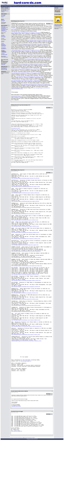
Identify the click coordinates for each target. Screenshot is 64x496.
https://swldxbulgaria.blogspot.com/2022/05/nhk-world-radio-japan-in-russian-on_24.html (31, 55)
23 (13, 492)
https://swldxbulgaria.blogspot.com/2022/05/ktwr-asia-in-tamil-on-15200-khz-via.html (25, 237)
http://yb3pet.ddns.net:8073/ (15, 131)
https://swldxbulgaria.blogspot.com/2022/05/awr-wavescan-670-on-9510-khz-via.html (25, 332)
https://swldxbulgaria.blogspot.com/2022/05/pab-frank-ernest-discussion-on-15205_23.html (26, 230)
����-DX (4, 51)
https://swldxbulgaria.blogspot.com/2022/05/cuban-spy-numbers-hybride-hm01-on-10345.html (26, 282)
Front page (3, 15)
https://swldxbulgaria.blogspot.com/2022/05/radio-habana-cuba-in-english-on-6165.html (25, 215)
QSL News (3, 26)
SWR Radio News (5, 57)
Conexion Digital (4, 54)
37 (27, 492)
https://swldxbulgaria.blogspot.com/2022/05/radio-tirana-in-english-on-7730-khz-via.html (25, 80)
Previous (11, 492)
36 (26, 492)
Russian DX (4, 28)
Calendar (2, 6)
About (23, 6)
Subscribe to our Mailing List (8, 6)
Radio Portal (56, 24)
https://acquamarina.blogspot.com (16, 485)
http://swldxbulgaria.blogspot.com (16, 96)
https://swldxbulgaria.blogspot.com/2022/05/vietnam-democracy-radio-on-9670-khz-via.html (26, 339)
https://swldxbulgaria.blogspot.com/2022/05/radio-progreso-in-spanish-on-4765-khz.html (25, 205)
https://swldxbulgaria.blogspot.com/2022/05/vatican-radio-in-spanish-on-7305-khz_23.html (26, 374)
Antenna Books (27, 6)
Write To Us (48, 6)
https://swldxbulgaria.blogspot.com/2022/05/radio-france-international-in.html (24, 347)
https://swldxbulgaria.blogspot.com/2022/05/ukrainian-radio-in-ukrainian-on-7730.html (29, 76)
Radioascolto (4, 45)
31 (21, 492)
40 (30, 492)
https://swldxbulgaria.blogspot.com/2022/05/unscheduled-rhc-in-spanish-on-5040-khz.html (25, 50)
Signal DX (3, 30)
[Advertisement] (32, 10)
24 (14, 492)
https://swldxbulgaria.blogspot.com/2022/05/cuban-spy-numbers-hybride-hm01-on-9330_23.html (27, 292)
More (55, 27)
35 (25, 492)
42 (32, 492)
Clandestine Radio (5, 27)
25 (15, 492)
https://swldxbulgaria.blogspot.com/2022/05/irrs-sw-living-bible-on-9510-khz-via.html (25, 324)
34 (24, 492)
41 (31, 492)
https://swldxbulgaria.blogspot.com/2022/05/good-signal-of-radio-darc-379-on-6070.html (25, 187)
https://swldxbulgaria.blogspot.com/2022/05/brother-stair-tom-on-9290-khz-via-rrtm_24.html (36, 84)
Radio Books (44, 6)
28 (18, 492)
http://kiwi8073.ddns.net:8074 (16, 457)
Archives (31, 6)
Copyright (34, 6)
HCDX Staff (3, 64)
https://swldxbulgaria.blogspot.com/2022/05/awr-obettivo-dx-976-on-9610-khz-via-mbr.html (26, 222)
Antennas (3, 20)
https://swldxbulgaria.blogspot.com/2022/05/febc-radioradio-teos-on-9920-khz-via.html (25, 302)
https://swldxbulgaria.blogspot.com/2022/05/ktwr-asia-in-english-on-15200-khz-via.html (25, 245)
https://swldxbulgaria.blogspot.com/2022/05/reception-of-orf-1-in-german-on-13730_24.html (25, 32)
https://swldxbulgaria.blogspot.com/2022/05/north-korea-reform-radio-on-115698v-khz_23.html (26, 382)
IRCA (3, 33)
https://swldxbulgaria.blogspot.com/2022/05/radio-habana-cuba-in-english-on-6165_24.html (33, 43)
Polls (20, 6)
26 (16, 492)
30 (20, 492)
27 (17, 492)
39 (29, 492)
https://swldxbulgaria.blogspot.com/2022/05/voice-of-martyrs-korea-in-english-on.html (25, 267)
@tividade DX (4, 48)
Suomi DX (3, 36)
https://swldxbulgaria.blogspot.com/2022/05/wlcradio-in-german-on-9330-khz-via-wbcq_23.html (26, 364)
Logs (2, 16)
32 (22, 492)
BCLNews (3, 44)
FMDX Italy (3, 46)
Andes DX (3, 23)
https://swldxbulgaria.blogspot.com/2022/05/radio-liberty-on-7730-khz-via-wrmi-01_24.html (25, 72)
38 (28, 492)
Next (34, 492)
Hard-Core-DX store (39, 6)
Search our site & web (16, 6)
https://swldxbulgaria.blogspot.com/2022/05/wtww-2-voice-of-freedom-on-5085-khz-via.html (26, 357)
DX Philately (4, 39)
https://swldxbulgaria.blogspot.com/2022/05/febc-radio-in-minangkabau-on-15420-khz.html (26, 317)
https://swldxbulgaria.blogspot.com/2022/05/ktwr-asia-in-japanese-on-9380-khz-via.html (25, 252)
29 (19, 492)
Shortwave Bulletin (5, 29)
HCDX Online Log (4, 68)
